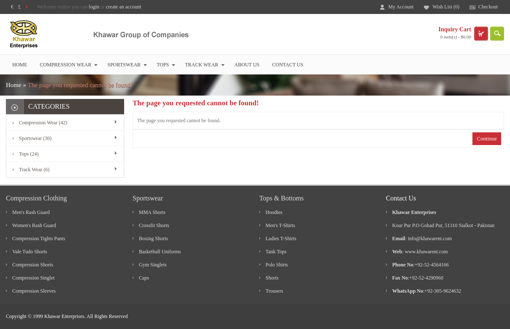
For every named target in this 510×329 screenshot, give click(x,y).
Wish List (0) (445, 7)
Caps (144, 278)
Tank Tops (276, 252)
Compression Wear (69, 65)
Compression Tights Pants (38, 238)
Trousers (274, 291)
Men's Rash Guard (31, 212)
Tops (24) (28, 154)
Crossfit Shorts (154, 225)
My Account (401, 7)
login (94, 7)
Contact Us (288, 65)
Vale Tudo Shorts (29, 252)
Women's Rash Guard (34, 225)
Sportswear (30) (35, 138)
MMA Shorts (152, 212)
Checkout (488, 7)
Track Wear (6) (34, 170)
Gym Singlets (153, 265)
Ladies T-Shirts (281, 238)
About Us (246, 65)
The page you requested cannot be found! (80, 85)
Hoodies (274, 212)
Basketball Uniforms (160, 252)
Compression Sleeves (34, 291)
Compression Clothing (36, 198)
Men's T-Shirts (280, 225)
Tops (166, 65)
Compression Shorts (32, 265)
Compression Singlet (33, 278)
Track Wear (205, 65)
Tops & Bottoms (281, 198)
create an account (123, 7)
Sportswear (127, 65)
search (497, 33)
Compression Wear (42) (43, 123)
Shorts (272, 278)
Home (19, 65)
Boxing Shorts (153, 238)
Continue (487, 138)
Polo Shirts (277, 265)
